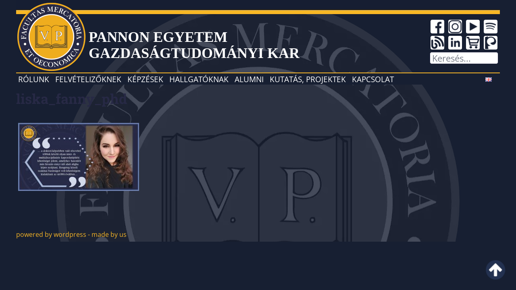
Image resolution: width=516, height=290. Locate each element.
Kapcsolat (373, 79)
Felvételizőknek (88, 79)
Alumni (249, 79)
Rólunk (33, 79)
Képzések (145, 79)
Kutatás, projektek (308, 79)
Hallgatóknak (199, 79)
